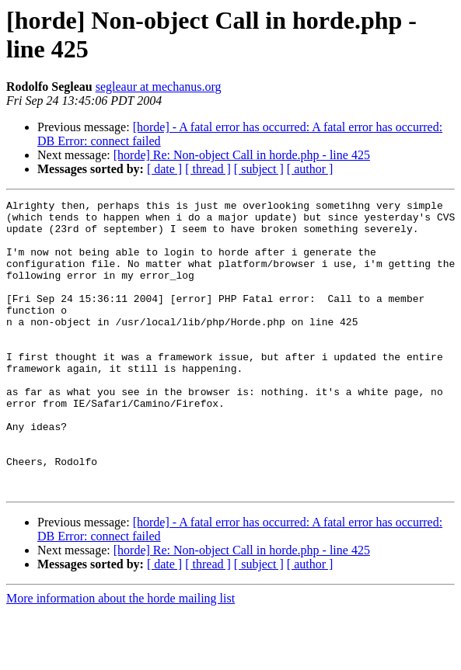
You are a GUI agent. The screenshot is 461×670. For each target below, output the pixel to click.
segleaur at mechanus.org (159, 86)
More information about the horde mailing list (120, 656)
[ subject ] (259, 168)
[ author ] (310, 168)
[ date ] (164, 168)
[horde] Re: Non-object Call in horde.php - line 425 (242, 154)
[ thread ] (208, 168)
